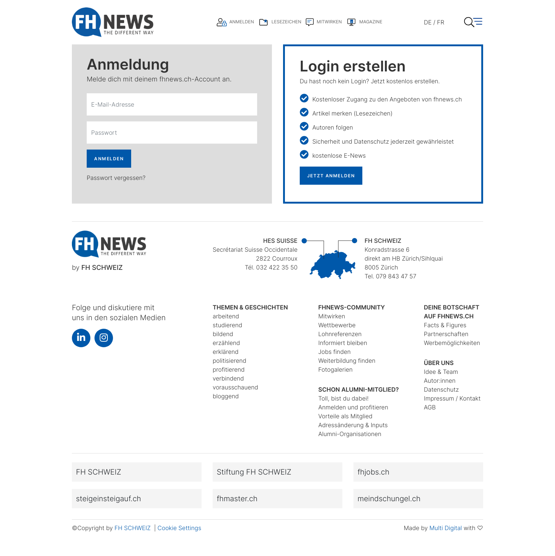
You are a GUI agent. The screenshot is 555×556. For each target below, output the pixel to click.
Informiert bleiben (342, 342)
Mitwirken (331, 316)
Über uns (438, 362)
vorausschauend (235, 387)
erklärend (226, 351)
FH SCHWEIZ (133, 528)
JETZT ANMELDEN (331, 175)
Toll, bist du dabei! (343, 398)
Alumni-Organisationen (349, 434)
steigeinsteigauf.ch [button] (108, 498)
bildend (223, 334)
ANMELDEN (109, 158)
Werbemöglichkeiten (452, 342)
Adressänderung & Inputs (353, 425)
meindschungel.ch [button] (389, 498)
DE (428, 22)
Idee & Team (441, 371)
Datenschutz (441, 389)
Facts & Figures (445, 325)
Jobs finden (334, 351)
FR (440, 22)
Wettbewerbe (337, 325)
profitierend (229, 369)
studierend (227, 325)
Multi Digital (445, 528)
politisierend (229, 360)
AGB (430, 407)
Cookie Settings (179, 528)
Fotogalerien (335, 369)
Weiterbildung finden (346, 360)
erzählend (226, 342)
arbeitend (226, 316)
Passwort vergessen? (116, 177)
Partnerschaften (446, 334)
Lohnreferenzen (340, 334)
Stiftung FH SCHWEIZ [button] (254, 472)
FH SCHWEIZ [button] (98, 472)
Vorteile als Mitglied (345, 416)
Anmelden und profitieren (353, 407)
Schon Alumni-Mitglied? (358, 389)
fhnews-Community (351, 307)
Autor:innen (440, 380)
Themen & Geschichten (250, 307)
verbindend (228, 378)
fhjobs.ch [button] (373, 472)
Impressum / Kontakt (452, 398)
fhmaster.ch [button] (237, 498)
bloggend (226, 396)
